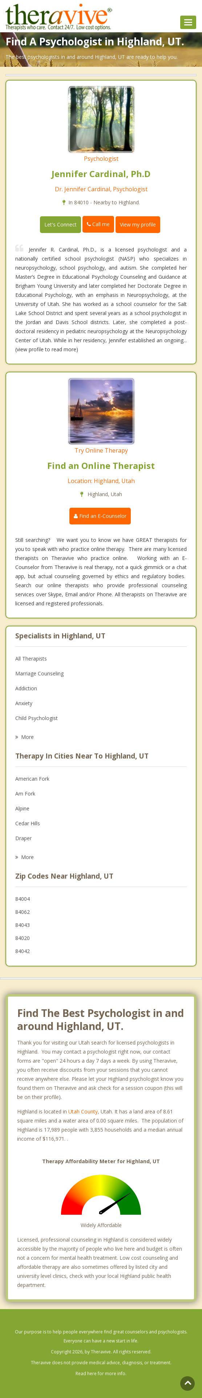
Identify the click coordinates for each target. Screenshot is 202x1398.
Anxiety (23, 703)
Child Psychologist (36, 718)
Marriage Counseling (39, 673)
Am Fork (25, 793)
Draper (23, 838)
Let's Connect (60, 224)
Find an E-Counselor (100, 515)
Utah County (83, 1111)
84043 (22, 924)
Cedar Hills (27, 823)
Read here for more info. (101, 1373)
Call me (98, 224)
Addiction (26, 688)
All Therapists (31, 658)
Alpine (22, 808)
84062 (22, 911)
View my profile (138, 224)
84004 (22, 898)
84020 (22, 938)
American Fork (32, 778)
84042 (22, 951)
